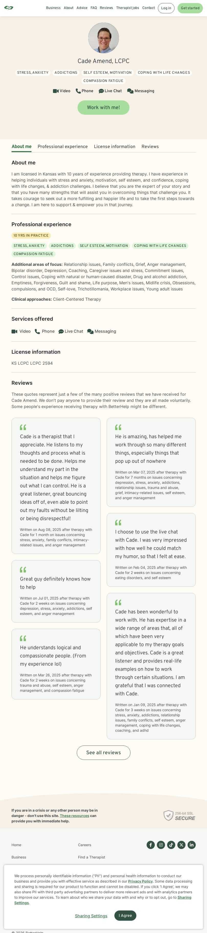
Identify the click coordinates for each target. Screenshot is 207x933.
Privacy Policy (140, 881)
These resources (74, 815)
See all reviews (103, 753)
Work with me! (103, 107)
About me (21, 147)
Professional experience (63, 147)
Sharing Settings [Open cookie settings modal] (91, 915)
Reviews (150, 147)
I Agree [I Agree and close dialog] (125, 915)
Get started (190, 8)
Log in (166, 8)
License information (114, 147)
